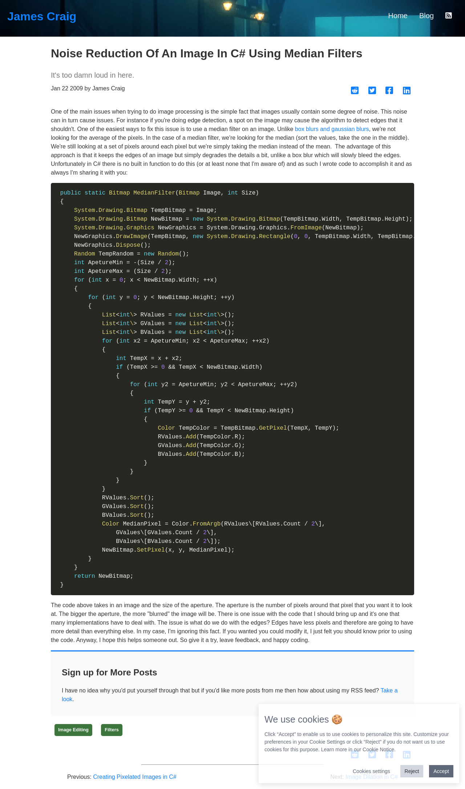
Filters (111, 729)
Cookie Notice (378, 749)
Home (398, 16)
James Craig (41, 16)
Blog (426, 16)
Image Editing (73, 729)
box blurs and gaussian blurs (332, 129)
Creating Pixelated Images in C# (134, 777)
